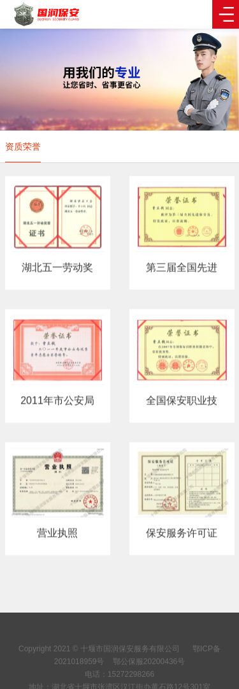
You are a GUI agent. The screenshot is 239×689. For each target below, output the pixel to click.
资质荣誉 (23, 146)
